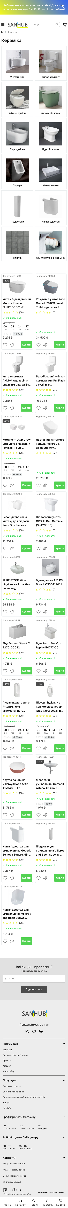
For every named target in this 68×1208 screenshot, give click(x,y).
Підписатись (34, 989)
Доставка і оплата (12, 1086)
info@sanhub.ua (12, 1182)
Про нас (7, 1060)
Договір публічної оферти (15, 1055)
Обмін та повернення (13, 1091)
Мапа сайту (8, 1071)
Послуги (7, 1108)
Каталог (7, 1066)
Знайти (57, 24)
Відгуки (6, 1102)
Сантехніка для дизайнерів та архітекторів (24, 1097)
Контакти (7, 1049)
